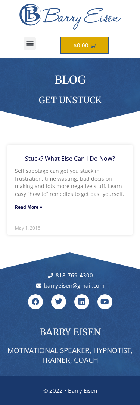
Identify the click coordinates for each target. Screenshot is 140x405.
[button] (30, 43)
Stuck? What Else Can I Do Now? (70, 158)
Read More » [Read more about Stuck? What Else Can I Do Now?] (28, 207)
